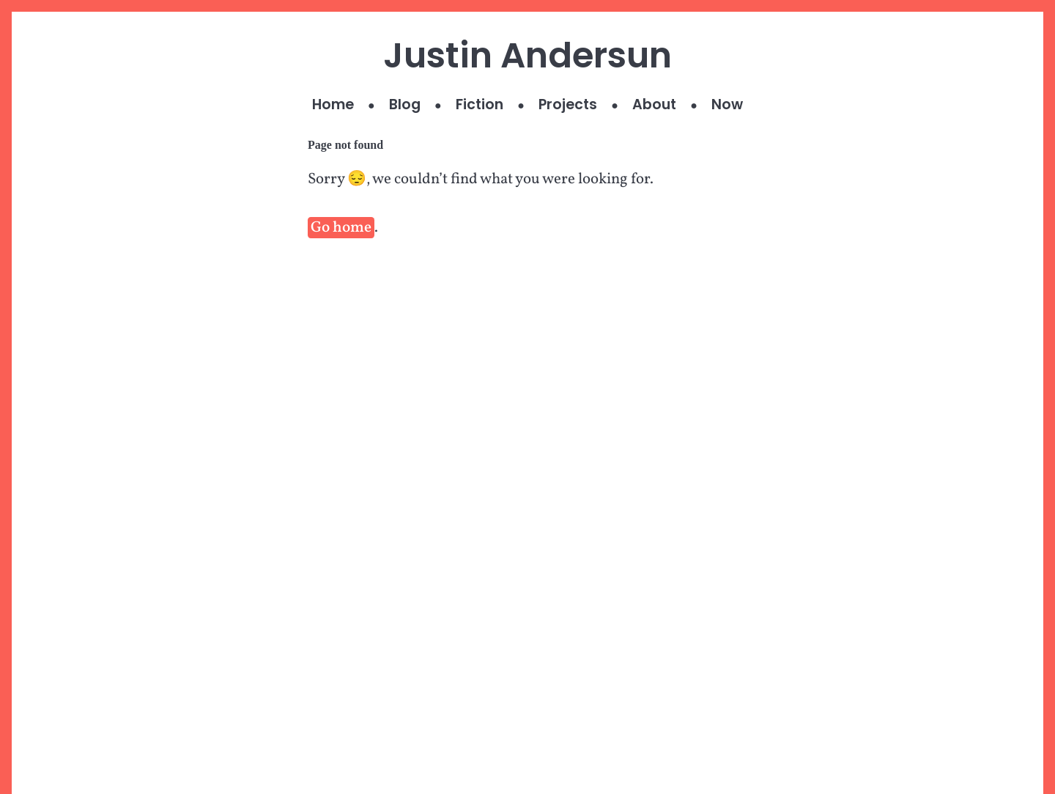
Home (333, 104)
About (654, 104)
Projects (567, 104)
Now (727, 104)
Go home (341, 227)
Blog (405, 104)
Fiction (479, 104)
